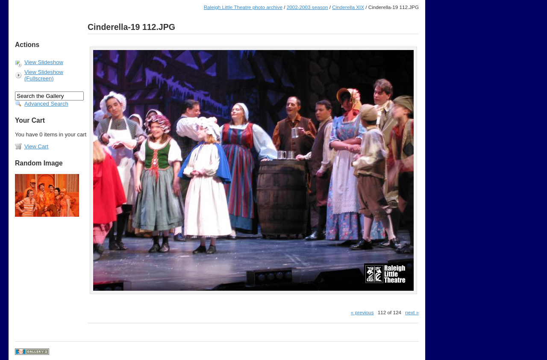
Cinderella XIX (348, 7)
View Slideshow (43, 62)
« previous (362, 312)
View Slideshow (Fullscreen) (43, 75)
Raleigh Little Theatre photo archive (243, 7)
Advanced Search (46, 103)
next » (412, 312)
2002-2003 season (307, 7)
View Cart (36, 146)
